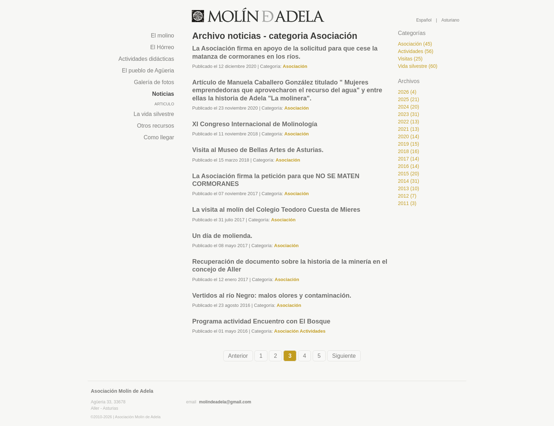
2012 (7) (407, 196)
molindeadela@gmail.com (225, 401)
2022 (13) (408, 121)
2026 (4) (407, 92)
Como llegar (158, 137)
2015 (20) (408, 173)
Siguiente (344, 356)
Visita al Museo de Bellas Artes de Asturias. (257, 149)
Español (423, 20)
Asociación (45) (415, 44)
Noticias (163, 94)
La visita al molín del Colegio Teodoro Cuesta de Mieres (276, 209)
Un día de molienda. (222, 235)
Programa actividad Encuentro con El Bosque (261, 321)
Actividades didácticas (146, 59)
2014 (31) (408, 181)
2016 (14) (408, 166)
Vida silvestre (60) (417, 66)
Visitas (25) (410, 59)
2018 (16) (408, 151)
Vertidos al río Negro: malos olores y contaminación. (271, 295)
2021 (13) (408, 129)
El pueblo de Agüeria (148, 71)
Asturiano (450, 20)
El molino (162, 36)
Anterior (238, 356)
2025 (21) (408, 99)
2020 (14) (408, 136)
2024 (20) (408, 107)
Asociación (295, 66)
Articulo (164, 104)
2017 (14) (408, 159)
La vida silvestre (154, 114)
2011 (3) (407, 203)
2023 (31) (408, 114)
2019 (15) (408, 144)
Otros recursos (155, 126)
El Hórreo (162, 47)
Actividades (312, 331)
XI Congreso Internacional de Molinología (254, 124)
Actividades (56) (415, 51)
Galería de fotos (154, 82)
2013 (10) (408, 188)
